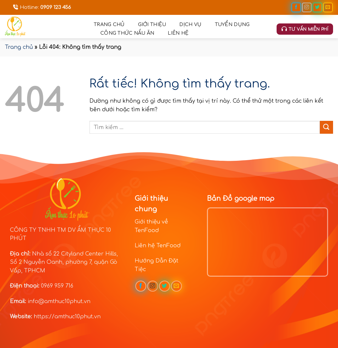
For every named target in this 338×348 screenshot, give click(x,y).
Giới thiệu (152, 24)
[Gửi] (326, 127)
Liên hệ (178, 33)
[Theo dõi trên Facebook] (296, 7)
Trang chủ (109, 24)
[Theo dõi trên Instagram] (307, 7)
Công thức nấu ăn (127, 33)
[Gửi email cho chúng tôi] (328, 7)
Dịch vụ (190, 24)
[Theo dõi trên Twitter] (317, 7)
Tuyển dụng (232, 24)
